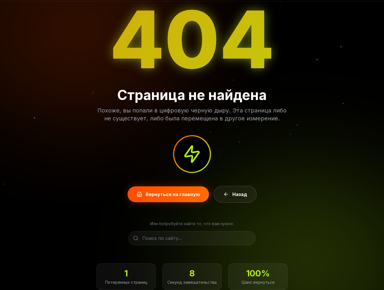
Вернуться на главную (168, 194)
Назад (235, 194)
